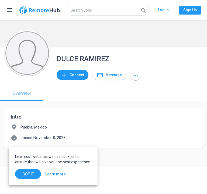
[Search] (143, 10)
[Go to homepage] (40, 10)
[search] (107, 10)
